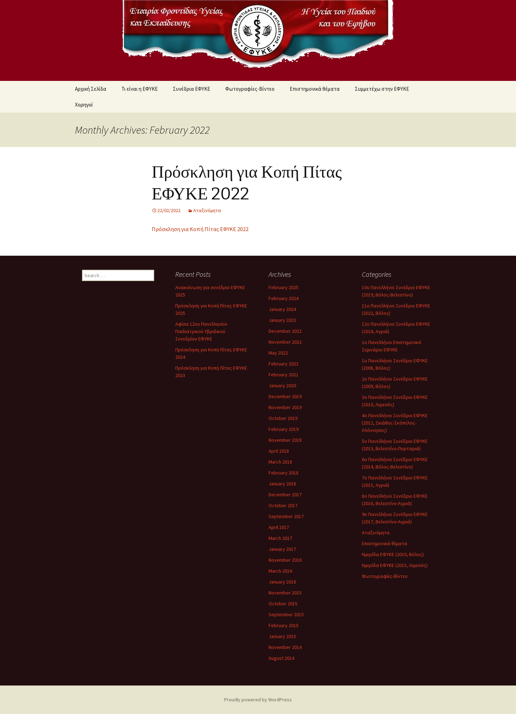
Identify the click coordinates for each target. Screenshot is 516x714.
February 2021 (283, 374)
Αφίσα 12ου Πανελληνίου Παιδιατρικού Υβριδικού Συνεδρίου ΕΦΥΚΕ (201, 331)
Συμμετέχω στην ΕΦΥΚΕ (382, 88)
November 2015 (285, 592)
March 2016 (280, 571)
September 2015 (286, 614)
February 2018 (283, 473)
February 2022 (283, 364)
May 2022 (278, 353)
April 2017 (279, 527)
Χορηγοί (84, 104)
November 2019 (285, 407)
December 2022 (285, 331)
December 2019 (285, 396)
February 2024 (283, 298)
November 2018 (285, 440)
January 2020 (282, 385)
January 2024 (282, 309)
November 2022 (285, 342)
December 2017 (285, 494)
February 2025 (283, 287)
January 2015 (282, 636)
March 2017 (280, 538)
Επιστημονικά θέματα (315, 88)
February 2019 (283, 429)
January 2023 (282, 320)
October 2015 (283, 603)
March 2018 (280, 462)
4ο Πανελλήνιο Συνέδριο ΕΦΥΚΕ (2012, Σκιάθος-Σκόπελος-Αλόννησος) (395, 422)
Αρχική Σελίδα (90, 88)
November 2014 (285, 647)
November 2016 (285, 560)
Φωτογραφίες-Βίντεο (250, 88)
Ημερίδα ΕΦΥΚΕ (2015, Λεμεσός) (395, 565)
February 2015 (283, 625)
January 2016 (282, 582)
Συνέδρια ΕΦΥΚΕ (191, 88)
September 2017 (286, 516)
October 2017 (283, 505)
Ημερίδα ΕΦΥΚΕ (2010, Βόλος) (393, 554)
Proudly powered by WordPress (258, 699)
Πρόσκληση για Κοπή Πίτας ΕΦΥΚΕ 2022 (200, 228)
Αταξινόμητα (207, 210)
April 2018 (279, 451)
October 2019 (283, 418)
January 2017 (282, 549)
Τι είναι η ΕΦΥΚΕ (139, 88)
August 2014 (281, 658)
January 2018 (282, 483)
